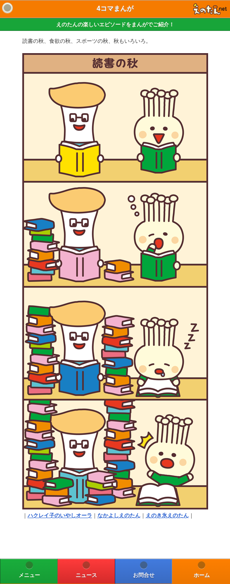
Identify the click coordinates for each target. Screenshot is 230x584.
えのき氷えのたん (167, 515)
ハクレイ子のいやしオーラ (60, 515)
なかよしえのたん (118, 515)
